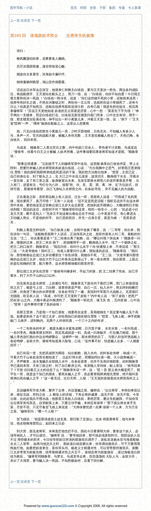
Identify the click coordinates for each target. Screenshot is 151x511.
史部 (93, 7)
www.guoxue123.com (58, 506)
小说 (29, 7)
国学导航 (16, 7)
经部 (83, 7)
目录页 (25, 20)
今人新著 (134, 7)
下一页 (36, 20)
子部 (102, 7)
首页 (73, 7)
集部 (112, 7)
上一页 (15, 20)
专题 (122, 7)
